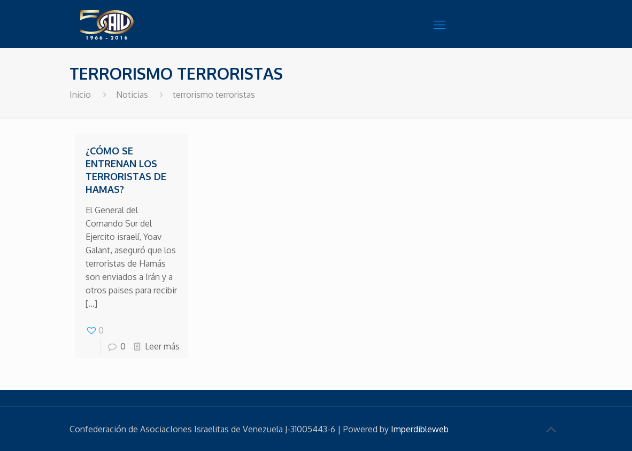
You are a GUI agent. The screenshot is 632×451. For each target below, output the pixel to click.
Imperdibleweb (420, 429)
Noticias (132, 94)
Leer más (162, 346)
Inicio (80, 94)
